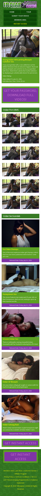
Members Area (20, 20)
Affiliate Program (21, 474)
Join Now (19, 471)
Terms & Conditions (22, 477)
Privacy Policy (9, 477)
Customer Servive (30, 471)
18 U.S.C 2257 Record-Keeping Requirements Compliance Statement (20, 480)
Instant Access (20, 24)
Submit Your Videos (20, 16)
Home (12, 12)
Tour (28, 12)
